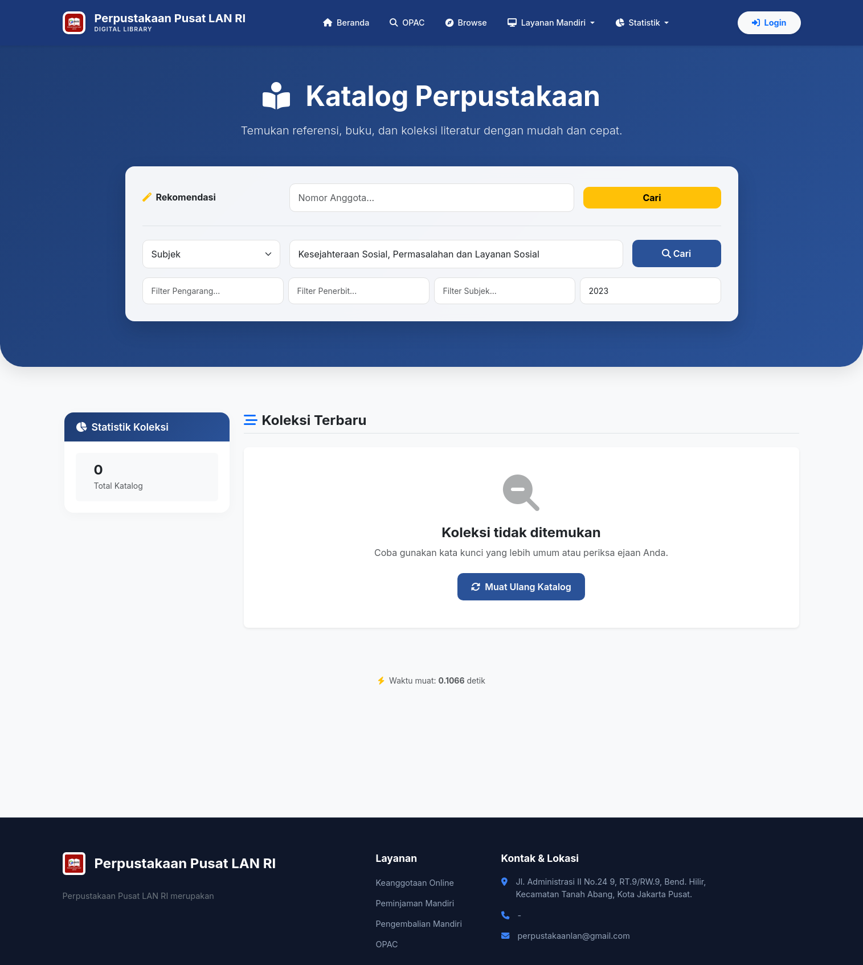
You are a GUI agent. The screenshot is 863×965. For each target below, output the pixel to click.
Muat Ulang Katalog (521, 586)
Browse (466, 22)
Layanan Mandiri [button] (548, 22)
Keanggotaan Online (415, 883)
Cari (652, 197)
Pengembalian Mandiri (419, 924)
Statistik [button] (638, 22)
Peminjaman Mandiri (415, 903)
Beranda (346, 22)
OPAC (407, 22)
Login (769, 22)
